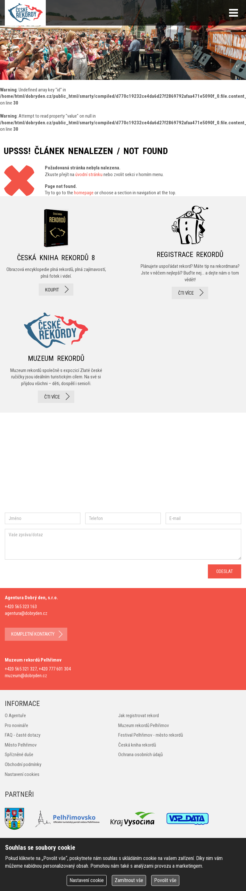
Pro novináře (16, 725)
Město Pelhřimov (21, 745)
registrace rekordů (190, 252)
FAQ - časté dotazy (22, 735)
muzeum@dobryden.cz (26, 675)
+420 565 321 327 (21, 669)
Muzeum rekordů (56, 356)
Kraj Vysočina (133, 819)
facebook (24, 465)
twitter (80, 465)
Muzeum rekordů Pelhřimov (143, 725)
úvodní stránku (88, 174)
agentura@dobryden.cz (26, 613)
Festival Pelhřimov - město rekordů (150, 735)
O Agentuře (15, 715)
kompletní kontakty (32, 634)
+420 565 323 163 (21, 606)
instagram (59, 465)
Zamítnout (129, 880)
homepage (84, 193)
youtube (108, 464)
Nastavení (87, 880)
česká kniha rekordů (56, 252)
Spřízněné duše (19, 754)
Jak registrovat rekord (138, 715)
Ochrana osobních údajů (140, 754)
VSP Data (188, 819)
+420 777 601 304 (55, 669)
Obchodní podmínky (23, 764)
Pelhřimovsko (67, 818)
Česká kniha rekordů (137, 745)
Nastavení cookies (22, 774)
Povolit (165, 880)
